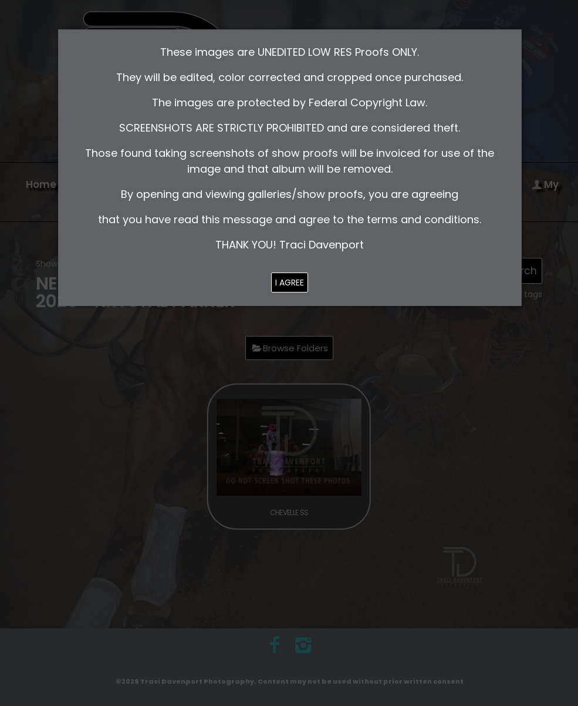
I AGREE (289, 282)
